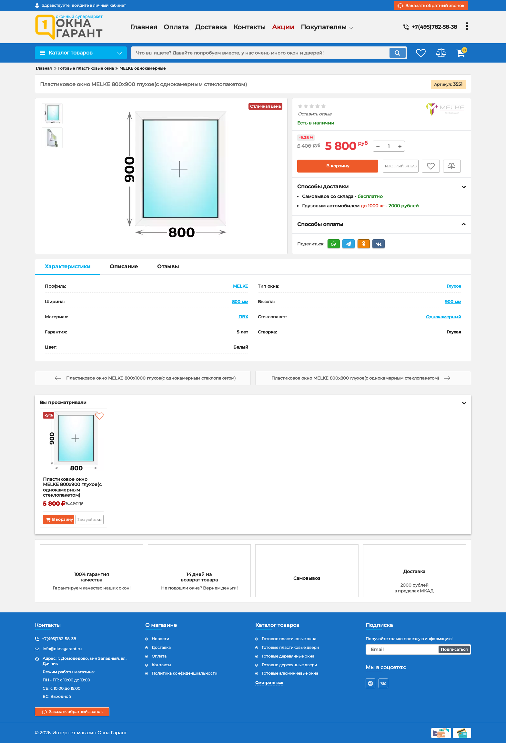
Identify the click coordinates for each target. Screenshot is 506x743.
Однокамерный (443, 316)
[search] (265, 52)
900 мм (453, 301)
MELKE (240, 286)
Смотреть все (269, 682)
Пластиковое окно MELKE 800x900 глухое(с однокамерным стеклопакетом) (72, 488)
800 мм (240, 301)
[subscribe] (418, 650)
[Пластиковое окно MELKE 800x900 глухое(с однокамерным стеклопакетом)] (73, 444)
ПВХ (243, 316)
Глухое (454, 286)
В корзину (337, 166)
